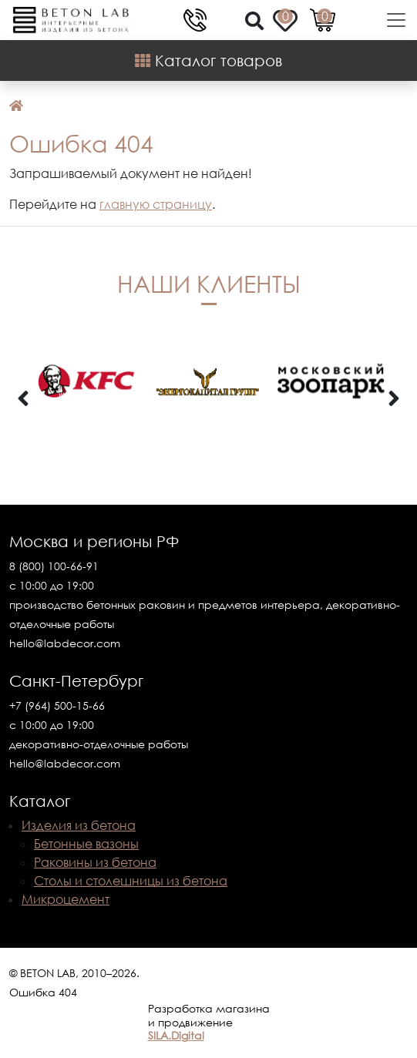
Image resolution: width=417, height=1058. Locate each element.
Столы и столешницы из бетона (130, 880)
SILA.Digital (176, 1035)
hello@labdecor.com (64, 643)
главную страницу (155, 204)
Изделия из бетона (79, 825)
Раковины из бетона (95, 862)
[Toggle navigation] (391, 20)
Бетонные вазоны (86, 843)
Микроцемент (65, 899)
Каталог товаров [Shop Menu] (208, 60)
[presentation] (23, 399)
